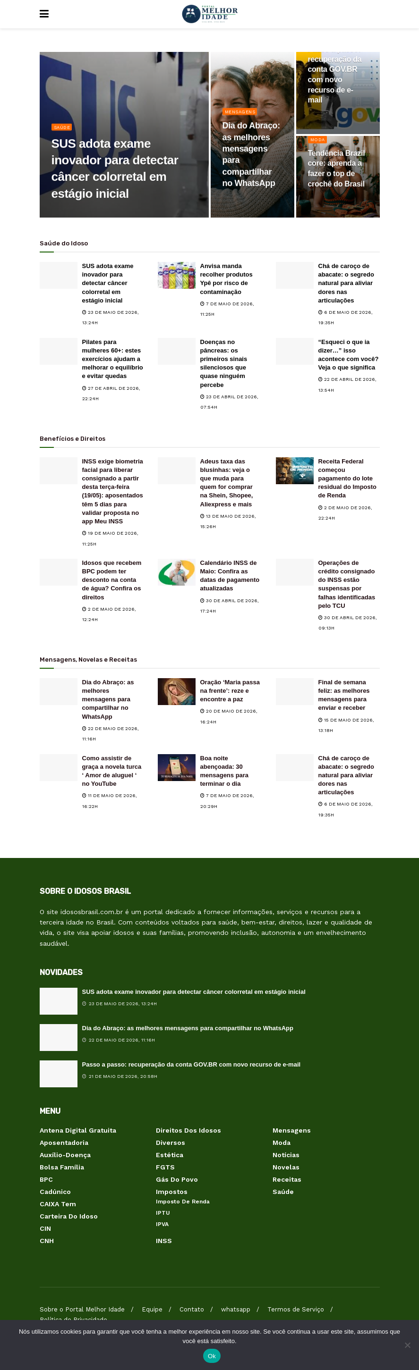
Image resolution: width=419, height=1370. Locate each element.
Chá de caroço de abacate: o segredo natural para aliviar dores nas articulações (346, 283)
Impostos (172, 1191)
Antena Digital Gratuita (78, 1130)
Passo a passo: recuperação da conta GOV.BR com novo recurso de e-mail (191, 1064)
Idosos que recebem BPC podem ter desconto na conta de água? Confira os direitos (112, 580)
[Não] (407, 1345)
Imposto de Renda (183, 1201)
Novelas (286, 1167)
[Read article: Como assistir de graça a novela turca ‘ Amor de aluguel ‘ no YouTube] (58, 767)
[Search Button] (375, 14)
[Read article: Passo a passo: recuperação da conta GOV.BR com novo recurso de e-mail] (58, 1073)
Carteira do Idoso (69, 1216)
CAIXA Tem (58, 1204)
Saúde (63, 132)
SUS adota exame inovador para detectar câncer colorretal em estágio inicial (108, 283)
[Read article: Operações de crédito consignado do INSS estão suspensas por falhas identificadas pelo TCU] (295, 572)
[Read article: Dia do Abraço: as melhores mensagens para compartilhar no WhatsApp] (58, 691)
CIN (45, 1228)
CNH (47, 1240)
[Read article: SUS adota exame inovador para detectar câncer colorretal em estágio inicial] (58, 275)
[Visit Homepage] (209, 14)
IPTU (163, 1213)
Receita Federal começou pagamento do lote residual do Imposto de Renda (347, 478)
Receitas (287, 1179)
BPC (46, 1179)
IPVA (162, 1224)
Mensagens (243, 116)
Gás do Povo (177, 1179)
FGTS (165, 1167)
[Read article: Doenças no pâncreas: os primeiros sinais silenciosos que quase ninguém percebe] (177, 351)
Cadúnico (55, 1191)
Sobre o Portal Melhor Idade (82, 1309)
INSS (164, 1240)
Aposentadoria (64, 1142)
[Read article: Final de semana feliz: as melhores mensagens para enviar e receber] (295, 691)
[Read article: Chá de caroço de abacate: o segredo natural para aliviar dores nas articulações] (295, 275)
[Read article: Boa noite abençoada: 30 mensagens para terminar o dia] (177, 767)
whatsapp (235, 1309)
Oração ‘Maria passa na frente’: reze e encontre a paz (230, 691)
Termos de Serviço (295, 1309)
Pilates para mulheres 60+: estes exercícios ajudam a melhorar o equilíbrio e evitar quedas (112, 359)
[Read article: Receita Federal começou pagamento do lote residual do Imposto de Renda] (295, 470)
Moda (318, 145)
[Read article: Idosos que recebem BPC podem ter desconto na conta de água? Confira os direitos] (58, 572)
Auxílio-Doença (65, 1155)
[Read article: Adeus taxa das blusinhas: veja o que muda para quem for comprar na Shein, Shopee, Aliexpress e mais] (177, 470)
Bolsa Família (62, 1167)
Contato (192, 1309)
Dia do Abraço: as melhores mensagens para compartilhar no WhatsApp (108, 699)
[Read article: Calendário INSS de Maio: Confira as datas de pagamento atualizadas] (177, 572)
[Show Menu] (44, 14)
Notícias (286, 1155)
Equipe (152, 1309)
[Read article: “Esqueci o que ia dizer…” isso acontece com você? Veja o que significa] (295, 351)
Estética (169, 1155)
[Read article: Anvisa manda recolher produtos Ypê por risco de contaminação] (177, 275)
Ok (212, 1356)
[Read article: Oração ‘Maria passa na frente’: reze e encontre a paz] (177, 691)
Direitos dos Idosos (188, 1130)
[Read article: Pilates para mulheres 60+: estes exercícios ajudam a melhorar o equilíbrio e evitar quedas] (58, 351)
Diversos (170, 1142)
